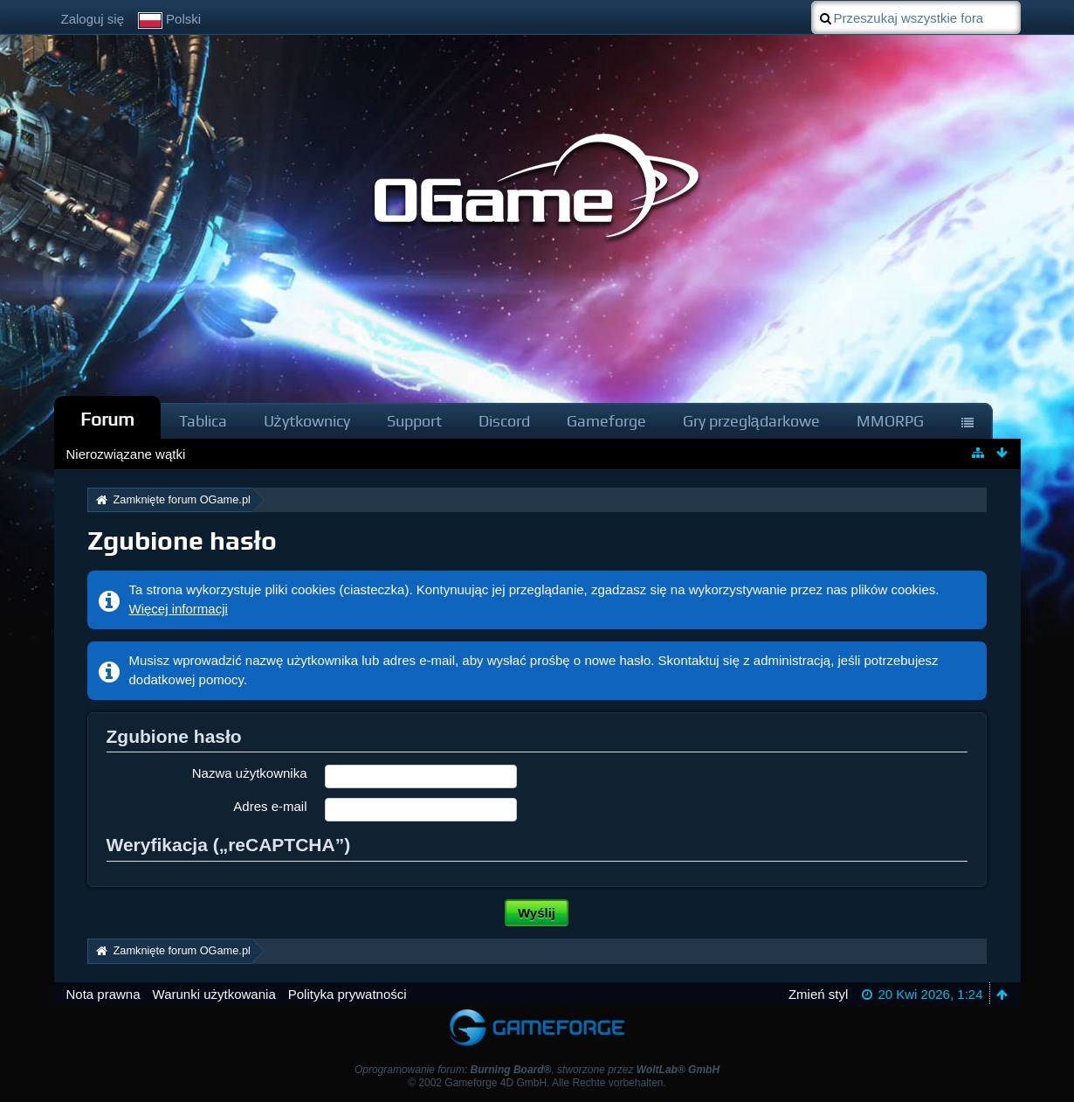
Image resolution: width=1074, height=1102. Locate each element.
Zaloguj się (93, 18)
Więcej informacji (178, 608)
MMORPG (890, 421)
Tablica (203, 421)
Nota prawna (103, 994)
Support (414, 421)
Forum (107, 419)
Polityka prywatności (347, 994)
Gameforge (606, 421)
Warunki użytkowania (214, 994)
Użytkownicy (307, 421)
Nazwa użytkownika (249, 773)
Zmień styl (818, 994)
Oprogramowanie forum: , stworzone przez (537, 1070)
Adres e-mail (269, 806)
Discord (504, 421)
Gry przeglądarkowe (751, 421)
